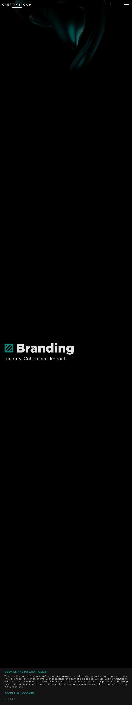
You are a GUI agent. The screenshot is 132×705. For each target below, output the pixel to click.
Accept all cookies (19, 693)
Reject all (11, 699)
